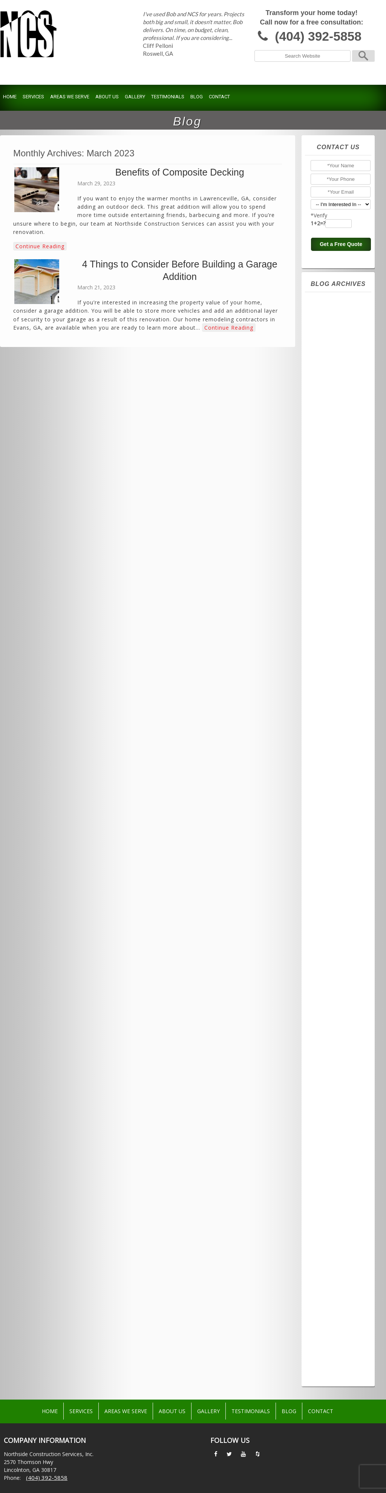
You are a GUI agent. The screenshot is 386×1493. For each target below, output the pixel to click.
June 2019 (327, 1014)
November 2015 (335, 1312)
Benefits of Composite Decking (179, 172)
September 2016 (336, 1222)
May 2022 (327, 725)
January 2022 (331, 761)
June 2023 (327, 607)
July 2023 (326, 598)
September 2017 (336, 1122)
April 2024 (327, 517)
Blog (196, 96)
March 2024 (329, 526)
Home (10, 96)
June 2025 (327, 390)
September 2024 (336, 471)
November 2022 (335, 670)
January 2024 (331, 544)
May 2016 (327, 1258)
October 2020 (332, 896)
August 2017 (331, 1131)
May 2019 (327, 1023)
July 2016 (326, 1240)
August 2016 (331, 1231)
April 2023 (327, 625)
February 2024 (333, 535)
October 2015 (332, 1321)
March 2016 (329, 1276)
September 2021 (336, 797)
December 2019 (335, 978)
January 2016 (331, 1294)
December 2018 (335, 1059)
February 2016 (333, 1285)
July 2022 (326, 707)
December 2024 (335, 444)
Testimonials (167, 96)
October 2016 (332, 1213)
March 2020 (329, 960)
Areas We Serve (69, 96)
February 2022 (333, 752)
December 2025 (335, 336)
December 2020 (335, 878)
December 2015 (335, 1303)
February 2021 (333, 860)
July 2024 (326, 490)
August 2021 (331, 806)
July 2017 (326, 1141)
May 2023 (327, 616)
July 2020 (326, 924)
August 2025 (331, 372)
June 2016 (327, 1249)
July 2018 (326, 1104)
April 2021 (327, 842)
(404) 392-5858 (318, 36)
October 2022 (332, 679)
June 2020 (327, 933)
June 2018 (327, 1113)
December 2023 (335, 553)
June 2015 (327, 1358)
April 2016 (327, 1267)
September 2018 (336, 1086)
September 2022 (336, 688)
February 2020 (333, 969)
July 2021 (326, 815)
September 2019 (336, 996)
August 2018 (331, 1095)
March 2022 (329, 743)
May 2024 (327, 508)
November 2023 (335, 562)
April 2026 (327, 300)
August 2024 (331, 480)
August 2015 (331, 1339)
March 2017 (329, 1177)
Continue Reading (39, 246)
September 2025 (336, 363)
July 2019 (326, 1005)
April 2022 (327, 734)
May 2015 (327, 1367)
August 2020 (331, 914)
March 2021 (329, 851)
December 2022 (335, 661)
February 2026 (333, 318)
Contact (219, 96)
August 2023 (331, 589)
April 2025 (327, 408)
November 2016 (335, 1204)
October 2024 (332, 462)
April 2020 (327, 951)
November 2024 (335, 453)
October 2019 (332, 987)
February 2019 (333, 1050)
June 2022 (327, 716)
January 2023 (331, 652)
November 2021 (335, 779)
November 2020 (335, 887)
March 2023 (329, 634)
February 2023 (333, 643)
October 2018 (332, 1077)
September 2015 (336, 1330)
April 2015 (327, 1376)
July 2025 (326, 381)
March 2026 (329, 309)
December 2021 (335, 770)
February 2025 (333, 426)
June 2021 (327, 824)
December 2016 (335, 1195)
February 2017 (333, 1186)
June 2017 (327, 1150)
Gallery (135, 96)
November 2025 (335, 345)
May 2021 (327, 833)
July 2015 (326, 1348)
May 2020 (327, 942)
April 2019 (327, 1032)
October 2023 (332, 571)
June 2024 (327, 499)
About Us (107, 96)
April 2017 (327, 1168)
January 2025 (331, 435)
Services (33, 96)
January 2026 (331, 327)
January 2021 (331, 869)
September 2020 (336, 905)
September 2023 (336, 580)
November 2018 (335, 1068)
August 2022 (331, 697)
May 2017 (327, 1159)
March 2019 (329, 1041)
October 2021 (332, 788)
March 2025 (329, 417)
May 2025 (327, 399)
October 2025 (332, 354)
